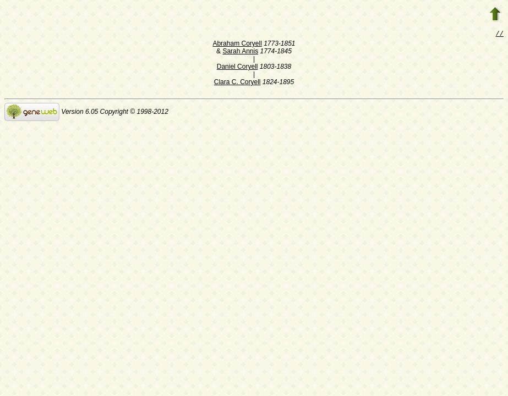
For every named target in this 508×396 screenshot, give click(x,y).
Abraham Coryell (236, 44)
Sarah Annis (240, 52)
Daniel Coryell (237, 68)
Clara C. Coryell (237, 83)
